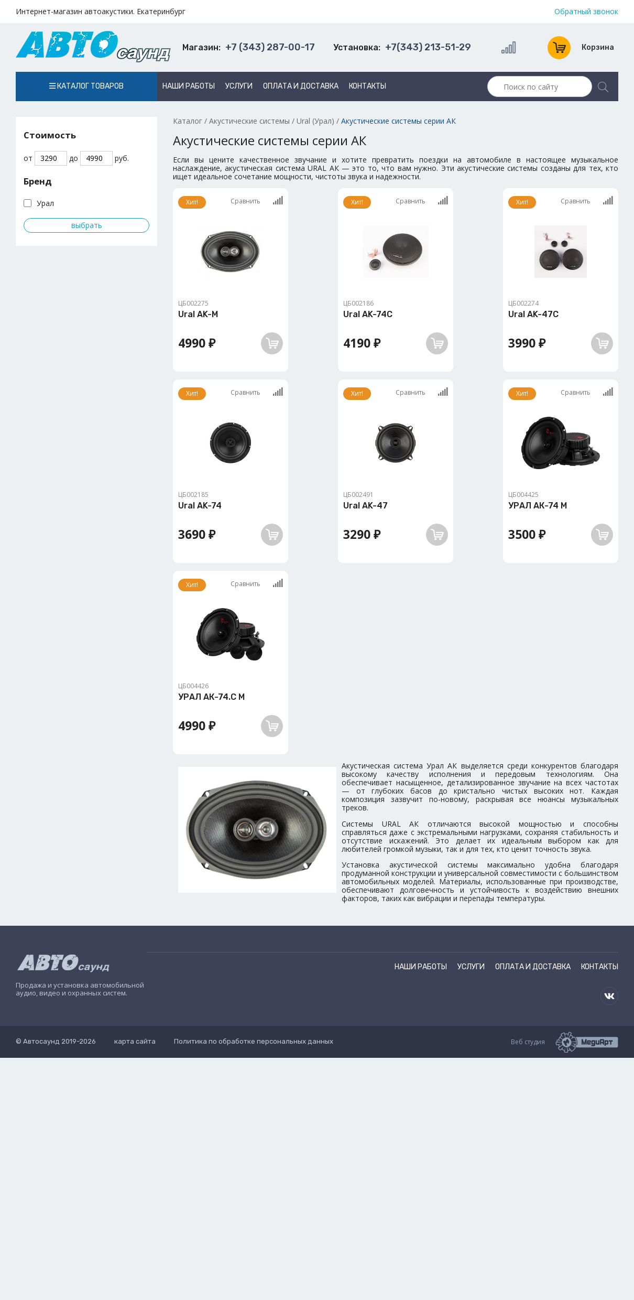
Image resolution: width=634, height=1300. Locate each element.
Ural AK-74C (367, 314)
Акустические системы (249, 121)
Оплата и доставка (300, 86)
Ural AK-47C (533, 314)
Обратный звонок (586, 11)
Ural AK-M (198, 314)
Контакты (367, 86)
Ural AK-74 (200, 506)
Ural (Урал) (315, 121)
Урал (45, 203)
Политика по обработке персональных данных (253, 1041)
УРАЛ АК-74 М (537, 506)
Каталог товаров (86, 86)
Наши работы (188, 86)
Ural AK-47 (365, 506)
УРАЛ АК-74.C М (211, 697)
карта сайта (135, 1041)
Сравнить (257, 200)
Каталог (187, 121)
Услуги (239, 86)
